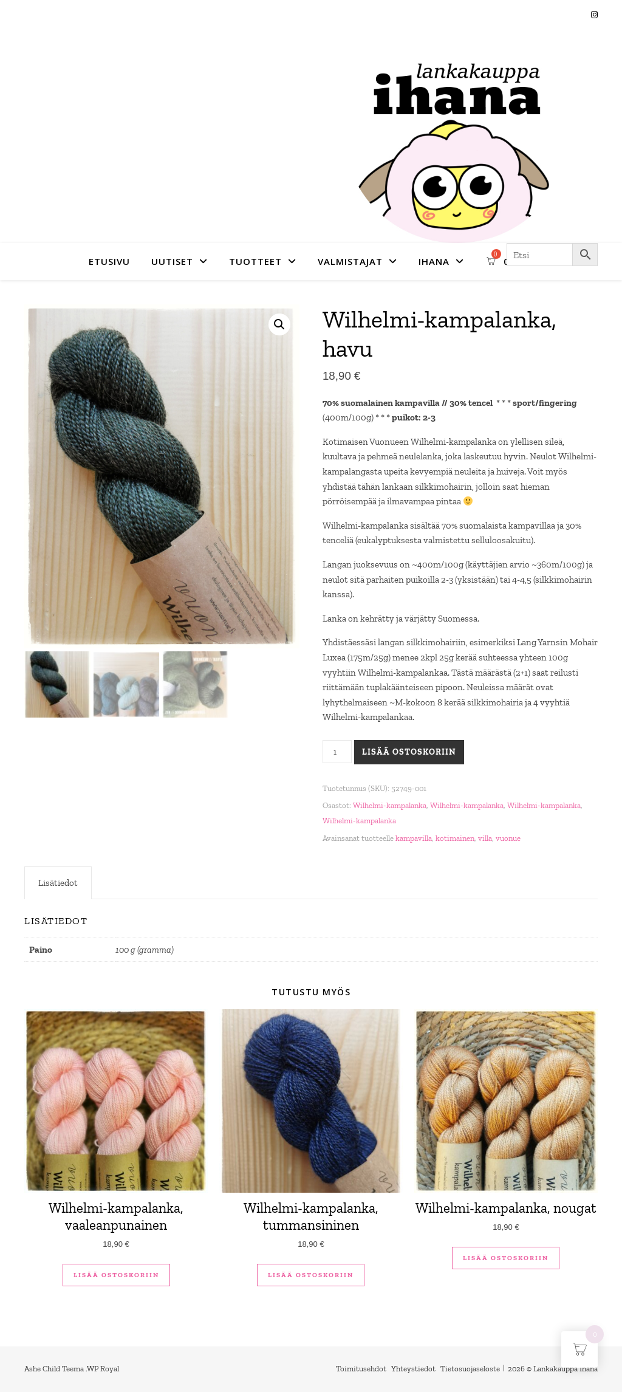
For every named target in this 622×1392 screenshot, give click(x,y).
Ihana (434, 261)
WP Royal (103, 1368)
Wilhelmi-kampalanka (389, 805)
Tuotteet (255, 261)
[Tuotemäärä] (337, 751)
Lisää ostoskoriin (409, 752)
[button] (279, 324)
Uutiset (172, 261)
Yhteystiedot (413, 1368)
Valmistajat (350, 261)
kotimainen (455, 838)
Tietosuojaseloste (470, 1368)
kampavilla (413, 838)
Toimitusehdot (361, 1368)
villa (485, 838)
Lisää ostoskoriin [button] (116, 1275)
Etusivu (109, 261)
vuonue (508, 838)
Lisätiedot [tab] (58, 882)
